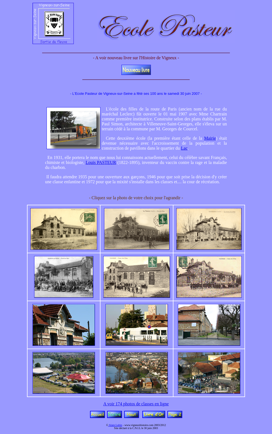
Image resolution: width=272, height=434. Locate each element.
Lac (184, 148)
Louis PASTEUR (101, 162)
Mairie (210, 138)
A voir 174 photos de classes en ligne (136, 403)
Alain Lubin (115, 425)
